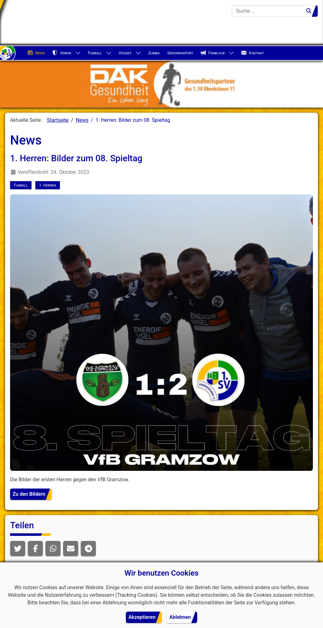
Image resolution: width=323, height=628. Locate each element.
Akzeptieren (142, 617)
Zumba (154, 53)
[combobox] (268, 11)
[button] (17, 548)
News (36, 53)
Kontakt (252, 53)
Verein (61, 53)
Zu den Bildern (29, 494)
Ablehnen (180, 617)
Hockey (125, 53)
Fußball (95, 53)
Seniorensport (180, 53)
